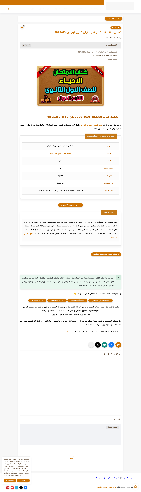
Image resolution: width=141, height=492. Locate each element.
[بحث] (7, 9)
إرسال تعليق (112, 427)
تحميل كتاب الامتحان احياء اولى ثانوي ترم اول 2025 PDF (97, 52)
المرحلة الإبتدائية (79, 9)
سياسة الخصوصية (127, 478)
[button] (111, 345)
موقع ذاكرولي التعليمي (100, 300)
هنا (67, 332)
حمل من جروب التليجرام (70, 205)
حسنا (23, 480)
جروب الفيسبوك (57, 300)
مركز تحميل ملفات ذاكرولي (91, 125)
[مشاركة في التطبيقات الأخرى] (91, 345)
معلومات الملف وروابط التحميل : (105, 56)
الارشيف (98, 2)
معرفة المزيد (10, 480)
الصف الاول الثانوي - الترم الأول (60, 153)
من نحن (90, 2)
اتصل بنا (82, 2)
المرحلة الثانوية (44, 9)
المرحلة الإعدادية (61, 9)
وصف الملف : (112, 59)
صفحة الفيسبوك (77, 300)
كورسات (30, 9)
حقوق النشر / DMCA (100, 478)
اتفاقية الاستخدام (114, 478)
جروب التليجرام (37, 300)
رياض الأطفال (96, 9)
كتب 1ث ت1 (116, 28)
